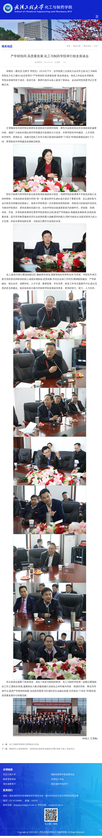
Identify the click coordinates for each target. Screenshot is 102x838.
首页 (68, 46)
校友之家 (77, 46)
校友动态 (87, 46)
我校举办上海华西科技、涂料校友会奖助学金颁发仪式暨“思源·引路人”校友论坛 (42, 749)
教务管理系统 (9, 779)
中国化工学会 (57, 779)
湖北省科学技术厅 (59, 784)
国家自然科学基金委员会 (62, 774)
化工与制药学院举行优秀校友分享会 (24, 744)
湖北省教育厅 (9, 784)
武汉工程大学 (9, 774)
